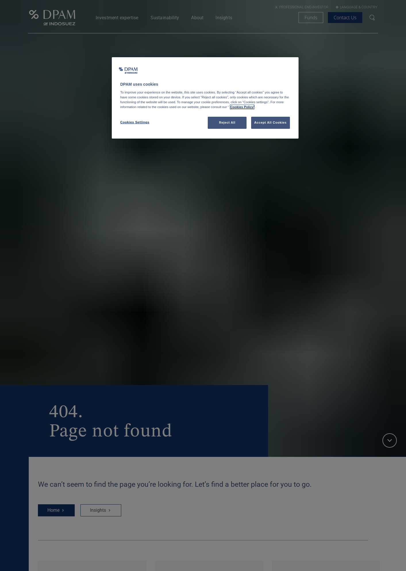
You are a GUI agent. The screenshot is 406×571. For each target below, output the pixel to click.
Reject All (227, 122)
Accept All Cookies (270, 122)
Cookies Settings (134, 122)
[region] (205, 98)
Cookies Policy (242, 107)
